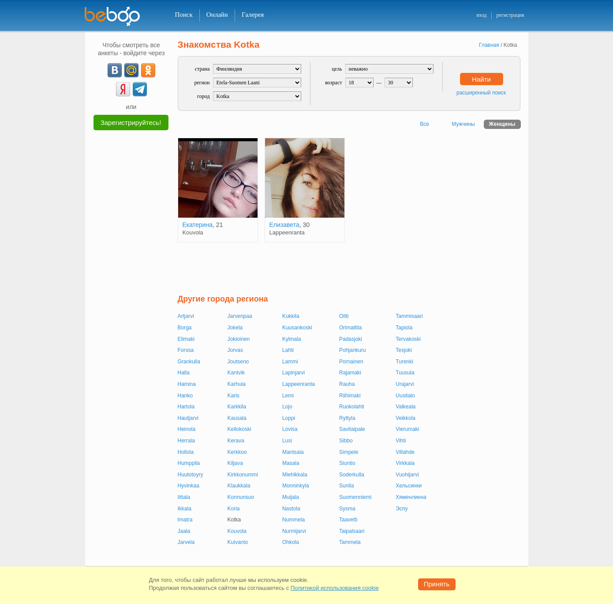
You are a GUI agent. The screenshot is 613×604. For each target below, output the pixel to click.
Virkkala (405, 463)
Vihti (401, 441)
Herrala (186, 441)
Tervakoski (408, 339)
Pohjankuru (352, 350)
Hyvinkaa (188, 486)
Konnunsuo (241, 497)
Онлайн (217, 14)
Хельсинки (409, 486)
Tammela (350, 542)
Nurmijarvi (294, 531)
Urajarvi (405, 384)
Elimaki (186, 339)
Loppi (288, 418)
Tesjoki (404, 350)
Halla (184, 373)
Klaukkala (239, 486)
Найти (481, 79)
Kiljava (235, 463)
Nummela (293, 520)
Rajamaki (350, 373)
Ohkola (290, 542)
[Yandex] (123, 89)
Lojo (287, 407)
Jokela (235, 328)
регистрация (510, 15)
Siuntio (347, 463)
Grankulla (189, 362)
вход (481, 15)
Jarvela (186, 542)
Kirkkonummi (243, 475)
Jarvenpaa (240, 316)
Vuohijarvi (407, 475)
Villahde (405, 452)
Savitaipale (352, 429)
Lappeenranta (298, 384)
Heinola (187, 429)
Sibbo (346, 441)
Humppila (189, 463)
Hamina (187, 384)
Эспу (401, 509)
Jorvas (235, 350)
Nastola (291, 509)
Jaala (184, 531)
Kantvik (236, 373)
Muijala (290, 497)
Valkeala (405, 407)
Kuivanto (238, 542)
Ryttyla (347, 418)
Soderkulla (351, 475)
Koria (234, 509)
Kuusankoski (297, 328)
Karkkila (237, 407)
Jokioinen (239, 339)
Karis (233, 396)
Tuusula (405, 373)
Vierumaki (407, 429)
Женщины (502, 124)
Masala (290, 463)
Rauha (347, 384)
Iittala (184, 497)
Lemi (288, 396)
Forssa (186, 350)
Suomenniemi (355, 497)
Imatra (185, 520)
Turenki (404, 362)
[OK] (148, 70)
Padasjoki (350, 339)
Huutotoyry (190, 475)
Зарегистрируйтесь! (131, 122)
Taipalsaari (351, 531)
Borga (185, 328)
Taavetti (348, 520)
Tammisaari (409, 316)
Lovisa (290, 429)
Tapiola (404, 328)
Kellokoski (239, 429)
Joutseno (238, 362)
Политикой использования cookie (335, 588)
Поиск (184, 14)
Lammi (290, 362)
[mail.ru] (131, 70)
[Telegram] (140, 89)
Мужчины (463, 124)
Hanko (185, 396)
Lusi (287, 441)
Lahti (288, 350)
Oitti (343, 316)
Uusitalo (405, 396)
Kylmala (291, 339)
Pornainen (351, 362)
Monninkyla (295, 486)
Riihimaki (350, 396)
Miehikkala (294, 475)
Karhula (237, 384)
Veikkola (405, 418)
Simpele (348, 452)
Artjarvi (186, 316)
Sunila (346, 486)
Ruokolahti (351, 407)
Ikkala (184, 509)
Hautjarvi (188, 418)
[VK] (115, 70)
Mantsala (293, 452)
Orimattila (350, 328)
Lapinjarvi (293, 373)
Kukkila (290, 316)
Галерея (253, 14)
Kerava (236, 441)
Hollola (186, 452)
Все (424, 124)
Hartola (186, 407)
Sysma (347, 509)
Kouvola (237, 531)
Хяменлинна (411, 497)
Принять (437, 584)
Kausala (237, 418)
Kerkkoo (237, 452)
